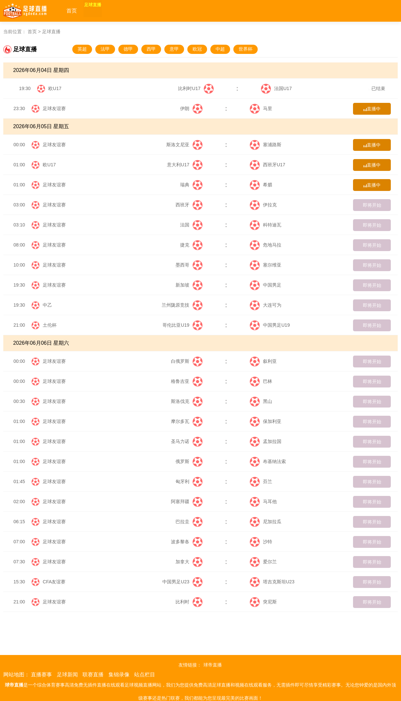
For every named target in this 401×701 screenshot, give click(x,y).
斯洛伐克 (186, 401)
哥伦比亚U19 (182, 325)
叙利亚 (263, 361)
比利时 (189, 601)
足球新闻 (67, 674)
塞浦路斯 (265, 144)
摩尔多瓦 (186, 421)
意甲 (174, 49)
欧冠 (197, 49)
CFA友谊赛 (54, 581)
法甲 (105, 49)
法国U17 (276, 88)
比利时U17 (196, 88)
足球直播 (100, 10)
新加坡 (189, 285)
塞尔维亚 (265, 265)
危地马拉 (265, 244)
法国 (191, 224)
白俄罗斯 (186, 361)
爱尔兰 (263, 561)
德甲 (128, 49)
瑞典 (191, 184)
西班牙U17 (267, 164)
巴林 (261, 381)
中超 (220, 49)
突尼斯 (263, 601)
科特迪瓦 (265, 224)
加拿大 (189, 561)
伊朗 (191, 108)
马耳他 (263, 501)
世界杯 (245, 49)
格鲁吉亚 (186, 381)
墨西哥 (189, 265)
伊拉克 (263, 204)
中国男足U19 (270, 325)
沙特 (261, 541)
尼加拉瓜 (265, 521)
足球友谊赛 (54, 108)
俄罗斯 (189, 461)
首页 (71, 10)
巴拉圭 (189, 521)
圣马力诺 (186, 441)
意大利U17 (184, 164)
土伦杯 (50, 325)
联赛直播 (93, 674)
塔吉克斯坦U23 (272, 581)
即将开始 (372, 205)
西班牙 (189, 204)
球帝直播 (212, 664)
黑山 (261, 401)
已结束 (376, 88)
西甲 (151, 49)
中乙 (47, 305)
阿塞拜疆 (186, 501)
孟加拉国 (265, 441)
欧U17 (54, 88)
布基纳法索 (268, 461)
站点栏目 (144, 674)
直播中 (372, 108)
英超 (82, 49)
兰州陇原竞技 (182, 305)
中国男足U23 (182, 581)
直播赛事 (41, 674)
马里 (261, 108)
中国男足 (265, 285)
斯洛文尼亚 (184, 144)
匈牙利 (189, 481)
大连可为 (265, 305)
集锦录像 (119, 674)
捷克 (191, 244)
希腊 (261, 184)
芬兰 (261, 481)
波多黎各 (186, 541)
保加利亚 (265, 421)
